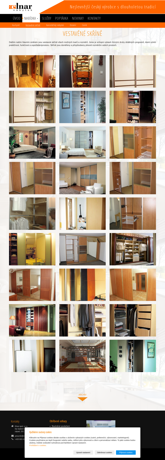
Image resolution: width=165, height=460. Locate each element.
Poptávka (61, 18)
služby (46, 18)
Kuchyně (16, 25)
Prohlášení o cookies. (38, 445)
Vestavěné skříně (33, 25)
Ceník (84, 25)
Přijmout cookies (126, 452)
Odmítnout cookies (104, 452)
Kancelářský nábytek (55, 25)
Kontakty (94, 18)
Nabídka (31, 18)
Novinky (78, 18)
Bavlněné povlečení (61, 426)
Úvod (16, 18)
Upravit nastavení (83, 452)
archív (82, 395)
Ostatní (73, 25)
